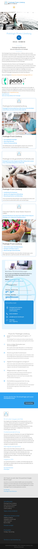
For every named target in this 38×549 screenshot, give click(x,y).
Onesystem (14, 545)
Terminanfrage (29, 403)
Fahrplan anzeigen (8, 525)
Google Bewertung (13, 92)
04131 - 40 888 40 (19, 42)
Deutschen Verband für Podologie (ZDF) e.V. (22, 75)
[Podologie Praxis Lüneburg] (14, 3)
